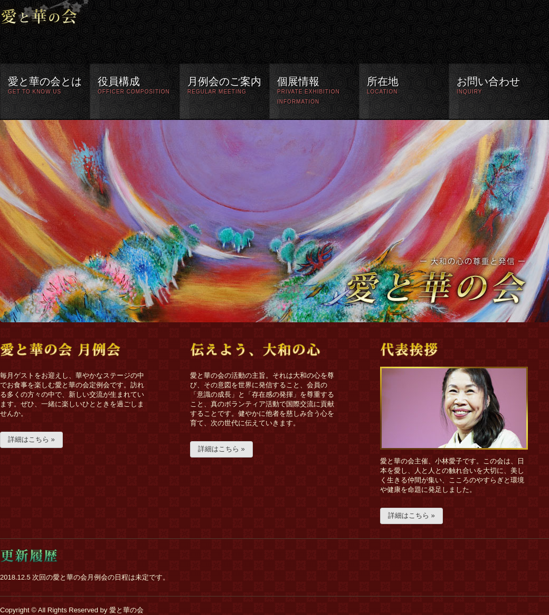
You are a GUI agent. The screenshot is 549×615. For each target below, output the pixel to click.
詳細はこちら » (31, 439)
